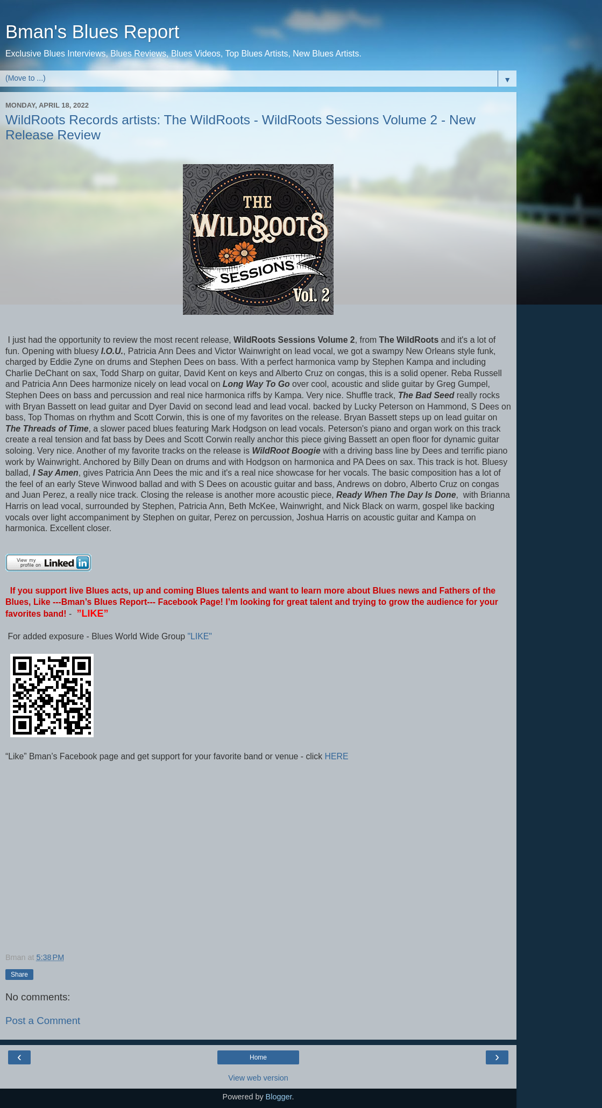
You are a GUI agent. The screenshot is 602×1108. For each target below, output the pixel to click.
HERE (335, 756)
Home (258, 1057)
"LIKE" (200, 636)
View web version (258, 1078)
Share (19, 974)
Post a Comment (42, 1020)
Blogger (279, 1096)
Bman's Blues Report (92, 32)
